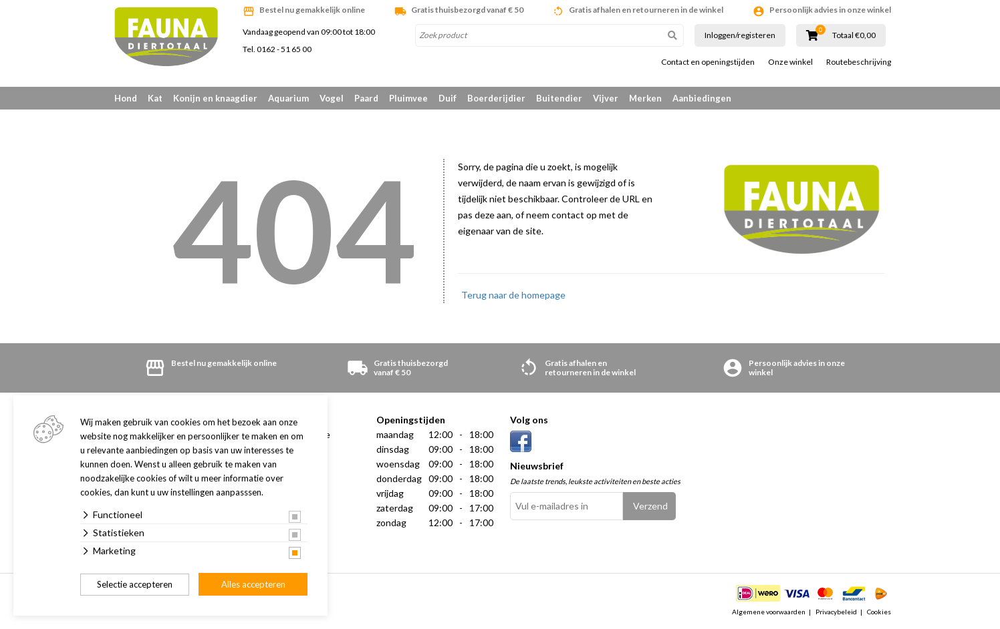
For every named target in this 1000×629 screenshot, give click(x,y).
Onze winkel (790, 62)
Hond (125, 98)
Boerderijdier (496, 98)
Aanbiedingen (701, 98)
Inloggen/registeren (740, 35)
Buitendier (559, 98)
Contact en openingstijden (708, 62)
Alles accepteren (253, 584)
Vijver (605, 98)
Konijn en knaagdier (215, 98)
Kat (155, 98)
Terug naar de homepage (513, 294)
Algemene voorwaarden (768, 612)
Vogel (332, 98)
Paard (366, 98)
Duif (448, 98)
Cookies (879, 612)
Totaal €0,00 (854, 35)
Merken (645, 98)
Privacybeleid (836, 612)
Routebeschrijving (858, 62)
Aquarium (288, 98)
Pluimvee (408, 98)
